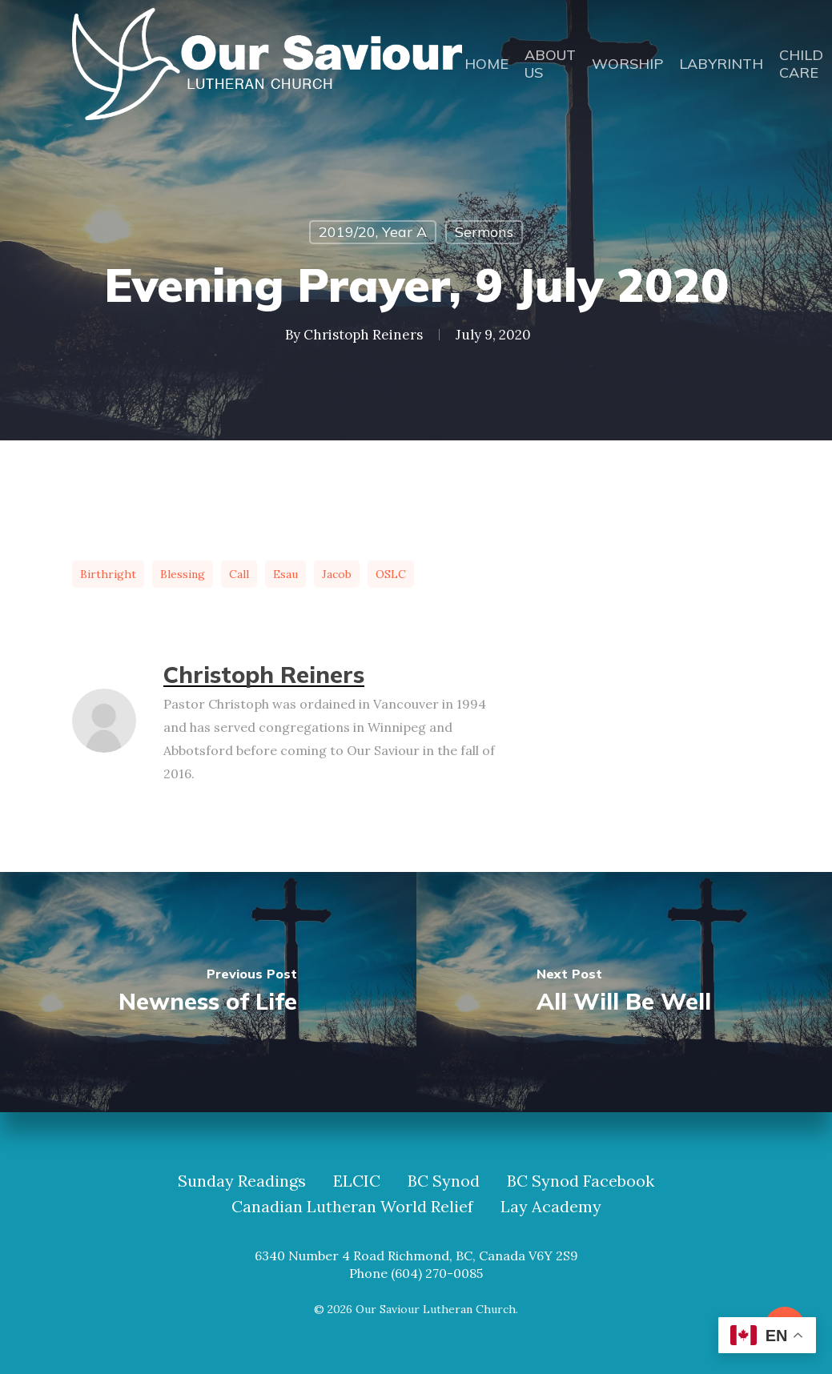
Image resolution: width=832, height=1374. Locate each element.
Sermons (484, 232)
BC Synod (444, 1181)
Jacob (337, 574)
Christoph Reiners (363, 335)
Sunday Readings (242, 1181)
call (239, 574)
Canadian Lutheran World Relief (352, 1206)
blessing (182, 574)
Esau (285, 574)
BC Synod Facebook (580, 1181)
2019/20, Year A (373, 232)
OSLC (391, 574)
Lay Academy (550, 1206)
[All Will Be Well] (624, 992)
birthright (108, 574)
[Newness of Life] (208, 992)
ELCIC (356, 1181)
